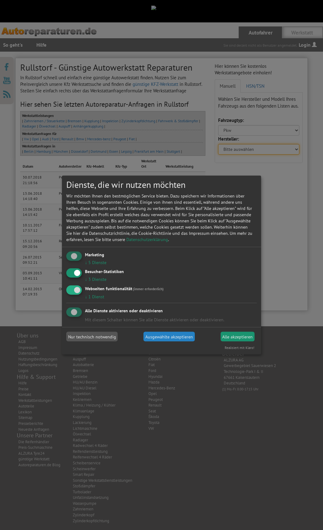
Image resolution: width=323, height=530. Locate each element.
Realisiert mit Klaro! (239, 348)
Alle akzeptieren (237, 336)
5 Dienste (95, 262)
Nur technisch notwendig (92, 336)
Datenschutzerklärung (147, 239)
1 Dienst (94, 297)
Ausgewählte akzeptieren (169, 336)
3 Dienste (95, 279)
